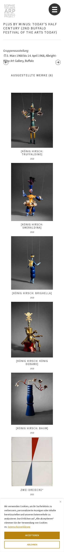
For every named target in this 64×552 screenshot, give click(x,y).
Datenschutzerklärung (19, 527)
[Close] (60, 502)
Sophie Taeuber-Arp (9, 11)
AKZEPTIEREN (32, 535)
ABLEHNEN (32, 544)
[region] (32, 525)
